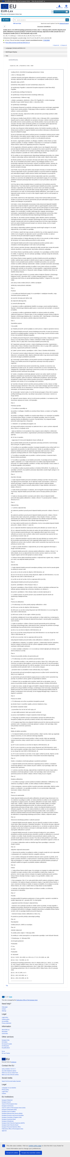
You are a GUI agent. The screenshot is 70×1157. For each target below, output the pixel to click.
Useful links (5, 1033)
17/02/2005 (46, 40)
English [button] (66, 6)
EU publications (6, 1047)
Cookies (4, 1093)
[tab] (35, 48)
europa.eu (13, 1062)
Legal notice (5, 1017)
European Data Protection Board (10, 1125)
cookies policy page (35, 1146)
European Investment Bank (9, 1119)
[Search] (67, 19)
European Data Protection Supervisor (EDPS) (13, 1123)
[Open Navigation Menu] (5, 20)
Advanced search (64, 23)
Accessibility (5, 1021)
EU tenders (4, 1042)
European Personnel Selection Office (11, 1127)
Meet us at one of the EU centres (10, 1074)
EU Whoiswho (5, 1046)
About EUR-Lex (5, 1029)
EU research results (7, 1044)
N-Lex (3, 1051)
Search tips (17, 23)
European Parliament (7, 1100)
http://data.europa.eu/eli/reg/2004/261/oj (18, 42)
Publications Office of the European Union (27, 1000)
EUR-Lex (7, 11)
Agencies (4, 1130)
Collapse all (63, 45)
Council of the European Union (9, 1104)
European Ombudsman (8, 1121)
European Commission (7, 1105)
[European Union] (5, 1059)
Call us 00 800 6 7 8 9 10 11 (9, 1069)
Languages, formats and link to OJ (14, 48)
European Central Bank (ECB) (9, 1109)
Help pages (5, 1007)
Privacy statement (6, 1023)
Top (7, 985)
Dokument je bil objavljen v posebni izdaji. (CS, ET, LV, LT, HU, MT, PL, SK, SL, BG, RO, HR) (27, 38)
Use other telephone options (9, 1070)
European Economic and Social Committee (13, 1115)
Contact (4, 1009)
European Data (5, 1040)
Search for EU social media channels (11, 1081)
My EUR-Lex (59, 6)
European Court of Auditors (9, 1111)
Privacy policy (5, 1089)
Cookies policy (5, 1019)
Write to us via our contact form (10, 1072)
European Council (6, 1102)
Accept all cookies (12, 1153)
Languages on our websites (9, 1087)
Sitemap (4, 1011)
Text (6, 56)
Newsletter (4, 1031)
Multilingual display (10, 52)
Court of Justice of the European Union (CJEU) (13, 1107)
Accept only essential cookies (30, 1153)
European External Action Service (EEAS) (12, 1113)
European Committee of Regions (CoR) (12, 1117)
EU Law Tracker (6, 1053)
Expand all (56, 45)
